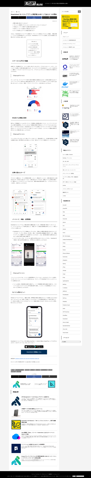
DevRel (64, 185)
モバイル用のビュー (32, 55)
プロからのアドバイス (35, 45)
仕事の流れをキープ (32, 50)
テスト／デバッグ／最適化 (68, 173)
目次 (32, 41)
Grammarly (65, 256)
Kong (64, 277)
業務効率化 (13, 371)
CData (64, 242)
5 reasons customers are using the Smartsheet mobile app (27, 358)
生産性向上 (18, 371)
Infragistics (65, 260)
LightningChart (66, 280)
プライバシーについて (80, 476)
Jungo (64, 274)
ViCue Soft (65, 329)
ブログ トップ (66, 36)
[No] (89, 476)
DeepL (64, 246)
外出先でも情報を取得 (33, 47)
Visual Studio (65, 332)
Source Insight (66, 322)
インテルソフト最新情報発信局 (69, 40)
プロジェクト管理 (44, 370)
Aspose (64, 229)
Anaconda (65, 218)
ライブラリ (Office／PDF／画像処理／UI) (71, 177)
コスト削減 (32, 370)
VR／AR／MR (66, 161)
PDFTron (64, 298)
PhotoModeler (66, 294)
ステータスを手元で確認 (33, 43)
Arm (63, 225)
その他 (12, 370)
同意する (74, 476)
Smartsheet (27, 370)
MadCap (64, 284)
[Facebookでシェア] (34, 17)
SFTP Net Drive (66, 311)
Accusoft (64, 205)
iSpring (64, 263)
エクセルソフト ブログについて (41, 474)
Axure (64, 232)
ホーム (33, 474)
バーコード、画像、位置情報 (34, 52)
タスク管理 (38, 370)
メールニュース (56, 474)
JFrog (64, 267)
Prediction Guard (66, 305)
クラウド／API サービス (19, 370)
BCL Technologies (66, 236)
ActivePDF (65, 208)
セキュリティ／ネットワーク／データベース (71, 165)
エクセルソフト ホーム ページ (69, 43)
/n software (65, 287)
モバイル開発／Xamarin (68, 154)
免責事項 (50, 474)
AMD (64, 215)
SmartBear (65, 315)
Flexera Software (66, 253)
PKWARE (65, 301)
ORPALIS (65, 291)
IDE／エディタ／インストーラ (69, 170)
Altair (64, 211)
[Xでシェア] (18, 17)
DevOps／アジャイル (67, 158)
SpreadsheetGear (66, 325)
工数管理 (50, 370)
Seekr (64, 308)
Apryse (64, 222)
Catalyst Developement (67, 239)
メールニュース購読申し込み (69, 47)
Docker (64, 249)
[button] (49, 17)
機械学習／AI (65, 192)
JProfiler (64, 270)
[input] (71, 11)
